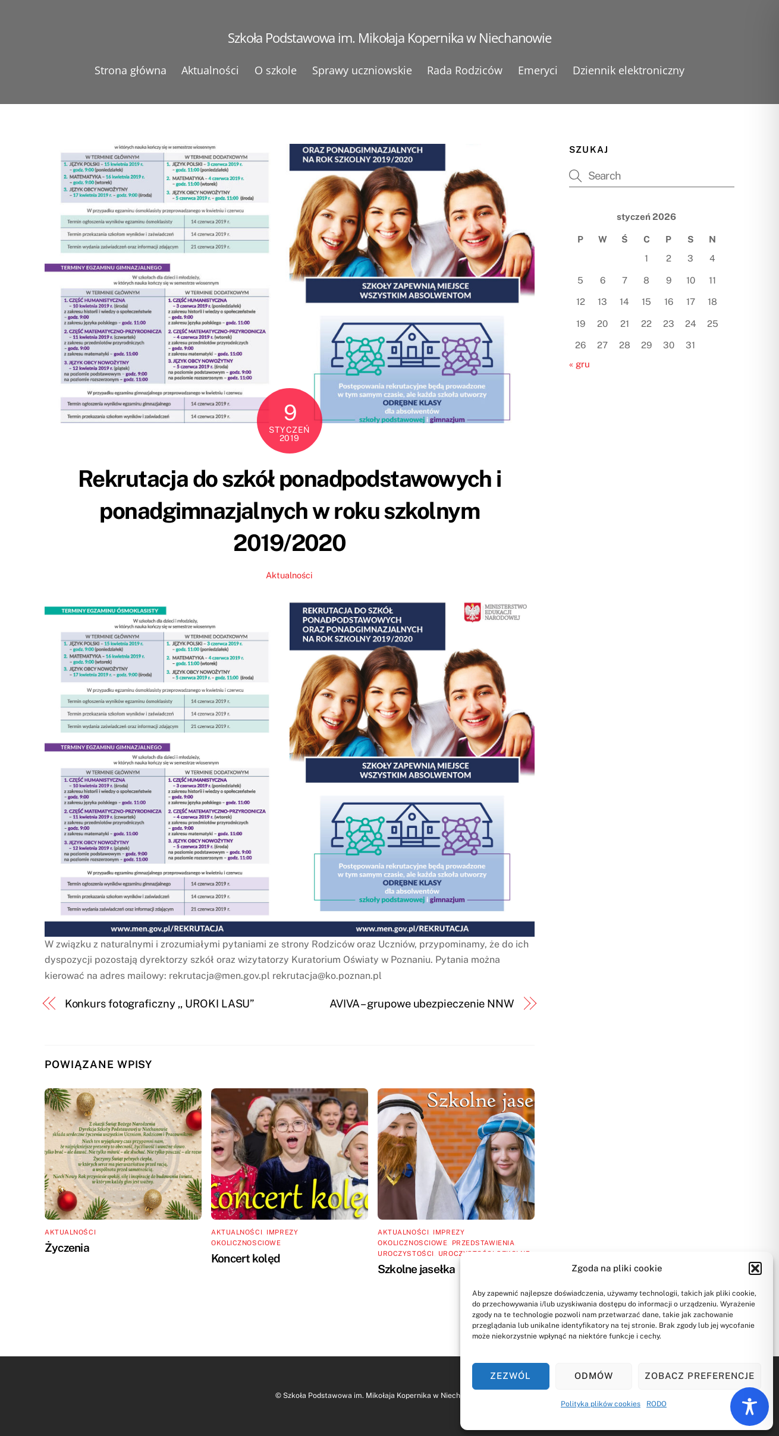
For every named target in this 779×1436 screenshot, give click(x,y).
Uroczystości (406, 1253)
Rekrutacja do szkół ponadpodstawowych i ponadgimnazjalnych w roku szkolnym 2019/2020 (289, 510)
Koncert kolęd (245, 1258)
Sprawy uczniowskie (362, 70)
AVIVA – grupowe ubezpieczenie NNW (421, 1003)
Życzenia (67, 1247)
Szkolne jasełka (416, 1269)
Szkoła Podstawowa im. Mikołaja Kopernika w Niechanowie (384, 1395)
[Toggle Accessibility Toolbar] (749, 1406)
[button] (755, 1268)
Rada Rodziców (464, 70)
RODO (656, 1404)
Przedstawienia (483, 1243)
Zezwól (510, 1376)
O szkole (276, 70)
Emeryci (538, 70)
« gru (579, 364)
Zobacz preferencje (700, 1376)
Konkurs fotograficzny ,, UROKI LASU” (160, 1003)
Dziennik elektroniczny (628, 70)
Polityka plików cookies (600, 1404)
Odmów (593, 1376)
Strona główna (131, 70)
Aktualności (210, 70)
